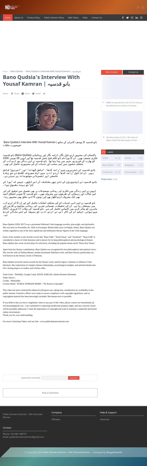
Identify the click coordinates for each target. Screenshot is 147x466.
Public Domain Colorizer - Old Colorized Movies (66, 456)
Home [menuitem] (7, 17)
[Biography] (133, 166)
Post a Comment (50, 393)
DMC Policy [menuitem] (73, 17)
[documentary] (133, 173)
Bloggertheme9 (114, 456)
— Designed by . (106, 456)
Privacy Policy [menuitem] (33, 17)
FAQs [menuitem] (85, 17)
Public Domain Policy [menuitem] (54, 17)
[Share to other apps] (44, 94)
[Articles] (133, 159)
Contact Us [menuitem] (97, 17)
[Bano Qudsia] (111, 166)
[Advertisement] (73, 45)
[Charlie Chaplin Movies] (111, 173)
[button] (138, 7)
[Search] (143, 7)
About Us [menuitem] (18, 17)
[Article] (111, 159)
